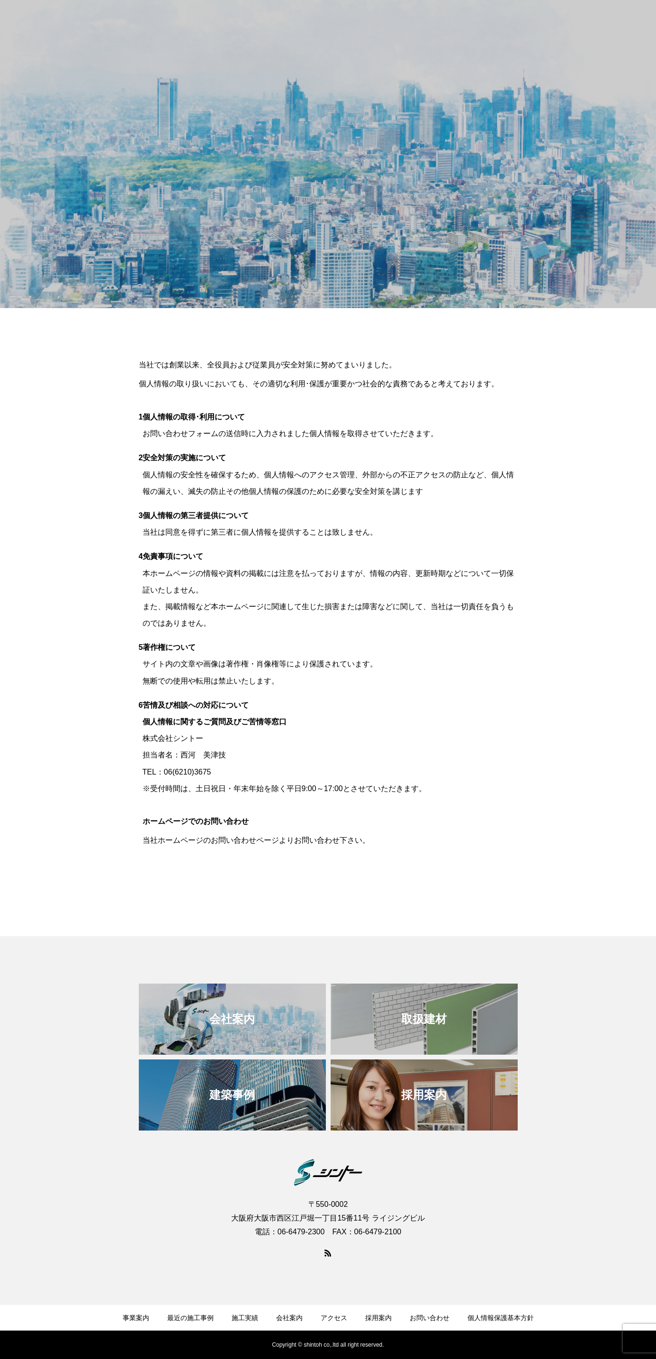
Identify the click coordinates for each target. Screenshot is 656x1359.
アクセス (334, 1318)
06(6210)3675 (187, 772)
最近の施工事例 (190, 1318)
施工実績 (245, 1318)
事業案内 (136, 1318)
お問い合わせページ (245, 840)
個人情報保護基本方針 (500, 1318)
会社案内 (289, 1318)
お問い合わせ (429, 1318)
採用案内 (378, 1318)
